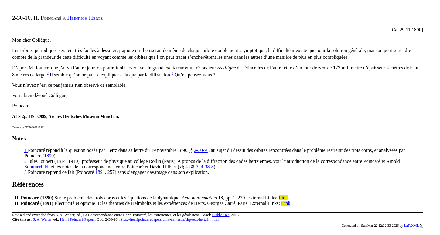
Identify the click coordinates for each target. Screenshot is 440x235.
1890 (49, 155)
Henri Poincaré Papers (77, 219)
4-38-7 (191, 166)
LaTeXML (413, 225)
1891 (100, 172)
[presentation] (337, 67)
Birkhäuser (220, 215)
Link (283, 197)
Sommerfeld (36, 166)
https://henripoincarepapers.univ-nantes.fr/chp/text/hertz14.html (169, 219)
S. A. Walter (42, 219)
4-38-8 (207, 166)
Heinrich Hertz (85, 18)
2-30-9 (200, 150)
